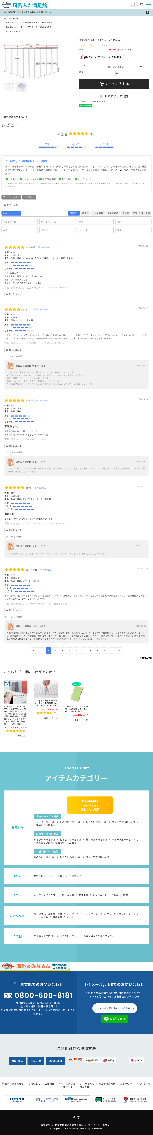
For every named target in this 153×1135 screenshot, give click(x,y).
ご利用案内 (34, 1083)
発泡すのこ (40, 875)
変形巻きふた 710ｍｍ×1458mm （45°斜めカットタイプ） (42, 604)
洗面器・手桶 (55, 913)
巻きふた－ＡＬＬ (13, 31)
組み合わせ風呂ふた (70, 821)
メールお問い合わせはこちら (114, 1008)
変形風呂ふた (11, 22)
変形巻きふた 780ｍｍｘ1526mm (30, 439)
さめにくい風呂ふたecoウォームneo (56, 842)
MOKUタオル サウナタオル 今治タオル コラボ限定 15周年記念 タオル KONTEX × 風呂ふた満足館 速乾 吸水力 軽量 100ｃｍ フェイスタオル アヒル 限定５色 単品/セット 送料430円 (15, 715)
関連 (125, 895)
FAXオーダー (68, 1087)
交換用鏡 (83, 895)
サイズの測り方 (67, 1083)
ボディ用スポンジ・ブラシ (121, 913)
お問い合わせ (143, 1083)
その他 (70, 917)
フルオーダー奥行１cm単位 (40, 26)
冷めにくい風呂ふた (47, 825)
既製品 (115, 895)
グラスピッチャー (69, 936)
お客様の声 (126, 1083)
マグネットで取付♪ (44, 936)
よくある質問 (87, 1083)
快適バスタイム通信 (13, 1083)
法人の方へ (86, 1087)
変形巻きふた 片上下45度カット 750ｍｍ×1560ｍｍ (39, 523)
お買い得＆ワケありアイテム (99, 936)
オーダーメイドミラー (46, 895)
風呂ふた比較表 (107, 1083)
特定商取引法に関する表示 (69, 1124)
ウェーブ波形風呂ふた (124, 821)
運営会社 (46, 1124)
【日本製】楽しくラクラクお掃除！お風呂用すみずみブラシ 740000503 (45, 703)
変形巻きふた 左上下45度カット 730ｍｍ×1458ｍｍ (39, 287)
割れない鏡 (68, 895)
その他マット (76, 875)
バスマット (42, 917)
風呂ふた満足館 (11, 18)
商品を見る (22, 736)
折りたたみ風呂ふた (96, 821)
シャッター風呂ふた (44, 821)
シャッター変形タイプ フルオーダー (36, 22)
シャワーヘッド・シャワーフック (84, 913)
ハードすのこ (57, 875)
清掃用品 (57, 917)
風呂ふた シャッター (15, 26)
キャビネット (100, 895)
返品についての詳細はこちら (94, 101)
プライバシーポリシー (100, 1124)
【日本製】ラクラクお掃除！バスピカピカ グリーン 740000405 (76, 709)
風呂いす (38, 913)
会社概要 (49, 1083)
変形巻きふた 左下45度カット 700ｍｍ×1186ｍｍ (38, 343)
